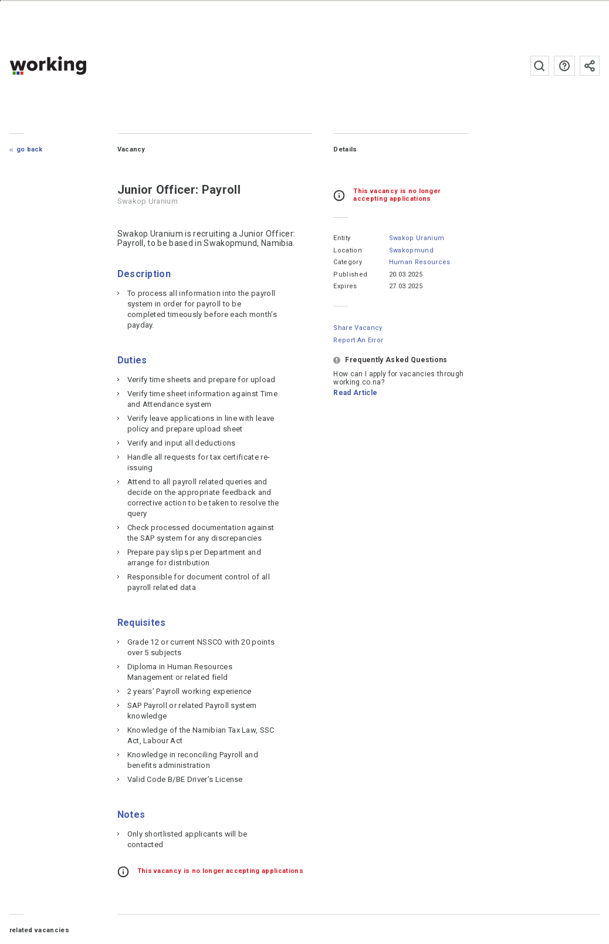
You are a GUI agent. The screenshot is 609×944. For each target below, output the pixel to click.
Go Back (29, 149)
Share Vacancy (357, 328)
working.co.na (71, 65)
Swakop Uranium (416, 238)
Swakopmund (411, 250)
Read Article (355, 393)
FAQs (564, 66)
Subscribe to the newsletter (590, 66)
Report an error (358, 340)
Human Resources (420, 262)
